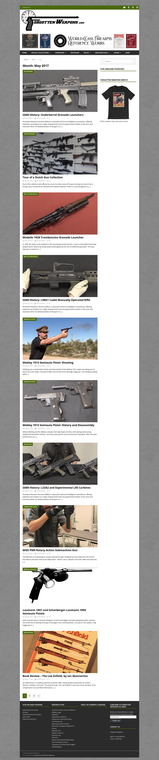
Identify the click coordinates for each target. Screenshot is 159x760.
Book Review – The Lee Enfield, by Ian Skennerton (55, 676)
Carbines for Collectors (59, 717)
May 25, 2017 (29, 428)
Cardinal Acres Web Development (44, 755)
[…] (61, 126)
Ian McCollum (40, 118)
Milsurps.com (56, 730)
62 (49, 366)
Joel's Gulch (26, 717)
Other (116, 52)
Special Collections (40, 52)
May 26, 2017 (29, 366)
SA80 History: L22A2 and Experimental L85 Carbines (56, 487)
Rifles (86, 52)
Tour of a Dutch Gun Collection (43, 177)
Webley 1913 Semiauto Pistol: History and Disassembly (58, 425)
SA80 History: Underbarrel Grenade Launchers (53, 114)
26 (49, 303)
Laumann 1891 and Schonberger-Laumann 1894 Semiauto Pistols (54, 611)
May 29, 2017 (29, 241)
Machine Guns (101, 52)
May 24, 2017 (29, 491)
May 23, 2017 (29, 553)
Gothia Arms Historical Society (62, 719)
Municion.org (56, 735)
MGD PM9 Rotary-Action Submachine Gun (50, 550)
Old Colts (55, 737)
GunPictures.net (57, 721)
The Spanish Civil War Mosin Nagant (63, 744)
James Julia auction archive (60, 724)
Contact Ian (26, 7)
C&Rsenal (55, 714)
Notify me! (116, 720)
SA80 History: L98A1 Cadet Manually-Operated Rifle (56, 300)
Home (24, 52)
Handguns (59, 52)
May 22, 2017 (29, 617)
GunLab (25, 712)
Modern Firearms (57, 733)
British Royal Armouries (30, 710)
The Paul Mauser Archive (60, 742)
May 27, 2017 (29, 303)
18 (49, 180)
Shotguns (75, 52)
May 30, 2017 (29, 180)
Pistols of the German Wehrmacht (63, 740)
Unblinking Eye (57, 747)
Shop (127, 52)
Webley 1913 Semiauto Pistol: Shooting (48, 362)
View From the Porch (29, 719)
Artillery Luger (56, 712)
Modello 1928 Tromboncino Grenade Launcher (53, 237)
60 (49, 428)
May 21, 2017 (29, 679)
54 (49, 241)
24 (49, 491)
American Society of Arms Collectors (63, 710)
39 (49, 553)
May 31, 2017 (29, 118)
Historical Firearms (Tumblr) (32, 714)
